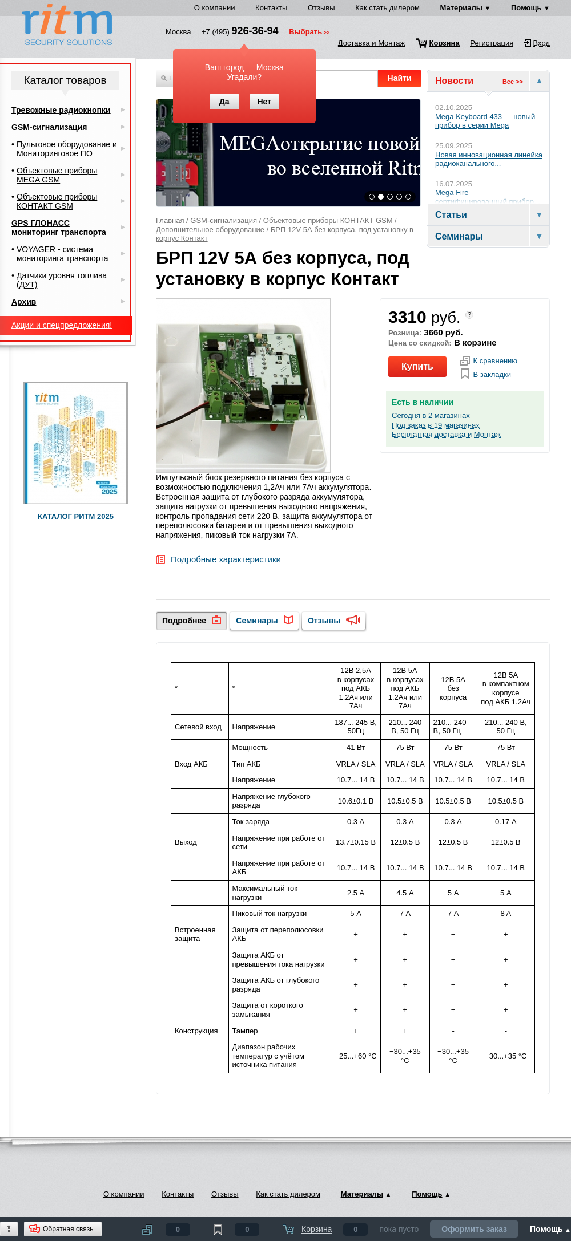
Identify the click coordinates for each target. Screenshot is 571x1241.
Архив (23, 301)
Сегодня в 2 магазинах (431, 415)
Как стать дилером (387, 7)
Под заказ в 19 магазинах (436, 425)
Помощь (526, 7)
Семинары (257, 620)
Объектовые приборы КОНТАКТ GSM (328, 220)
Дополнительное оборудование (210, 229)
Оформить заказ (474, 1229)
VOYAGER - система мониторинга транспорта (62, 254)
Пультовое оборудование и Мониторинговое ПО (67, 149)
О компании (214, 7)
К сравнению (495, 361)
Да (224, 101)
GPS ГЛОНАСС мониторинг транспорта (58, 227)
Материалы (461, 7)
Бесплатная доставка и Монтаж (446, 434)
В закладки (492, 374)
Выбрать (305, 32)
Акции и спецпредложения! (61, 325)
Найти (400, 78)
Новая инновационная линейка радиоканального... (488, 159)
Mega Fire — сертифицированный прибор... (487, 197)
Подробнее (184, 620)
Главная (170, 220)
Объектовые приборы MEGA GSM (57, 175)
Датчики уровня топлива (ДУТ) (62, 280)
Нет (264, 101)
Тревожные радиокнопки (61, 110)
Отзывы (321, 7)
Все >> (512, 81)
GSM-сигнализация (223, 220)
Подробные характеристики (226, 559)
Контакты (271, 7)
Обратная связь (68, 1229)
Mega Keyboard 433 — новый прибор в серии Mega (485, 121)
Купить (417, 366)
